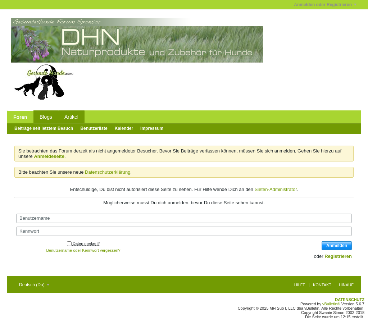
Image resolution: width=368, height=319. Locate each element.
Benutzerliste (93, 128)
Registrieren (338, 256)
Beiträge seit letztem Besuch (43, 128)
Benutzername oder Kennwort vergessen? (83, 250)
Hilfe (299, 285)
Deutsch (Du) (34, 284)
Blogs (46, 117)
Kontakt (322, 285)
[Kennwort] (184, 231)
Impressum (151, 128)
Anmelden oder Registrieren (325, 4)
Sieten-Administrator (276, 189)
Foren (20, 117)
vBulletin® (331, 304)
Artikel (71, 117)
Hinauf (346, 285)
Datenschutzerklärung (107, 172)
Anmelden (336, 245)
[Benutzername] (184, 218)
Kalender (124, 128)
